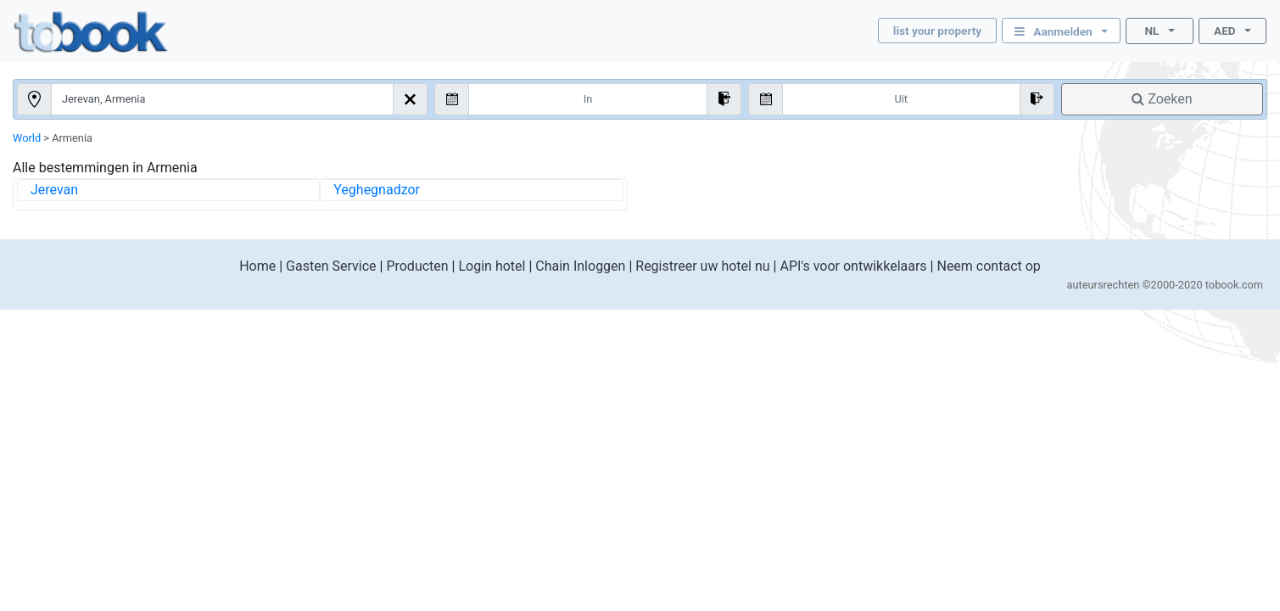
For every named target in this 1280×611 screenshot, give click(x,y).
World (27, 138)
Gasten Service (331, 266)
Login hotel (491, 266)
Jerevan (54, 190)
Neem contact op (988, 266)
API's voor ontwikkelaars (853, 266)
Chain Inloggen (580, 266)
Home (257, 266)
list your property (937, 30)
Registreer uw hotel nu (702, 266)
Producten (417, 266)
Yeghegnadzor (376, 190)
